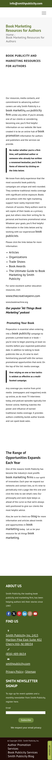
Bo (23, 61)
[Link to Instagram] (29, 613)
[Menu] (42, 13)
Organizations (18, 257)
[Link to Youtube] (35, 613)
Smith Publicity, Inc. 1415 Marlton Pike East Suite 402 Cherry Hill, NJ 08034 (24, 639)
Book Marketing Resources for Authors (23, 28)
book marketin (15, 110)
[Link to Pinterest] (19, 613)
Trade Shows (17, 262)
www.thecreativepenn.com (23, 296)
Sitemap (30, 672)
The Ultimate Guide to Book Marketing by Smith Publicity (27, 275)
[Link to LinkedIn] (24, 613)
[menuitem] (42, 13)
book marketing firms (19, 477)
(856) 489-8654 (16, 654)
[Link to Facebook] (8, 613)
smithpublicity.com (18, 664)
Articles (14, 252)
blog (34, 516)
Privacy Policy (14, 672)
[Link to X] (13, 613)
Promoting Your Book (20, 323)
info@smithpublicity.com (26, 3)
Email (8, 708)
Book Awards (17, 266)
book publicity (21, 333)
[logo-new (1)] (22, 13)
